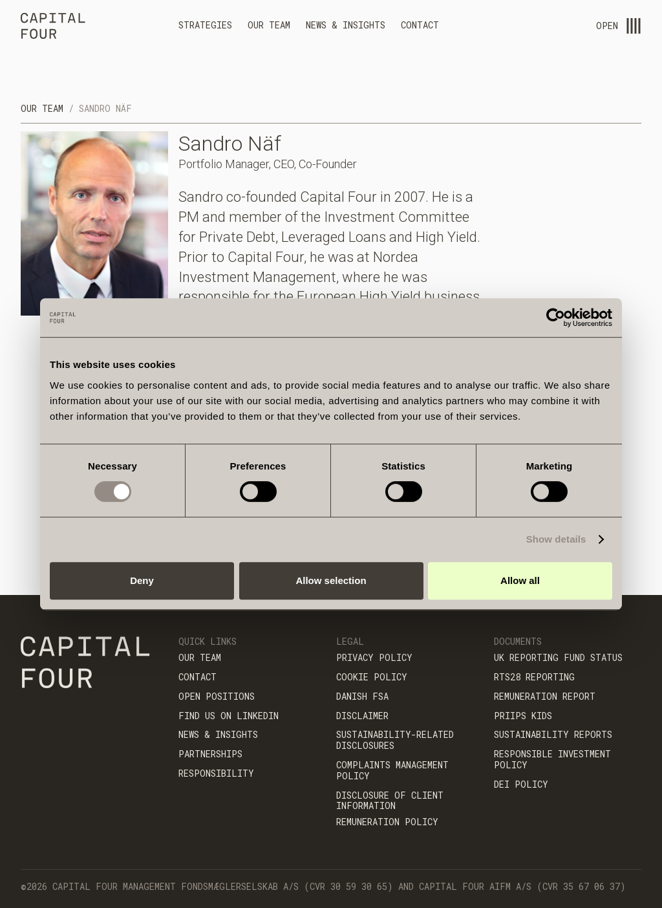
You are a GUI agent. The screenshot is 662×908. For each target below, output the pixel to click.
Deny (142, 580)
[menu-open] (633, 26)
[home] (53, 28)
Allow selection (330, 580)
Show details (556, 539)
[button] (205, 27)
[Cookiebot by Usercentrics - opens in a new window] (555, 317)
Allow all (520, 580)
